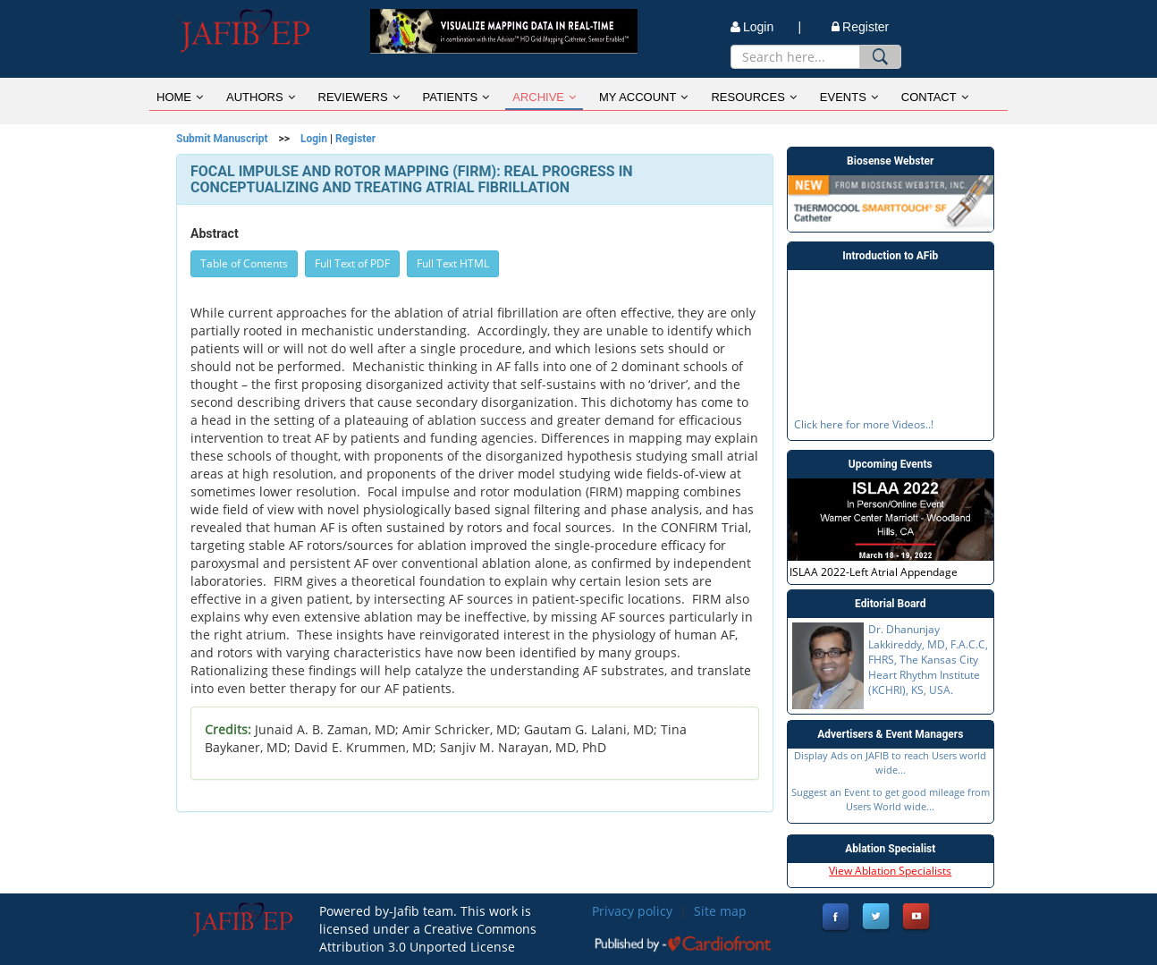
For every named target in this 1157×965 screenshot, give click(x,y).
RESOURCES (753, 97)
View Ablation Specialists (890, 870)
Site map (720, 910)
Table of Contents (244, 263)
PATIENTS (456, 97)
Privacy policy (632, 910)
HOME (179, 97)
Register (860, 27)
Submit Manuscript (222, 138)
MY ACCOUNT (643, 97)
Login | (766, 27)
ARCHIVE (544, 97)
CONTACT (934, 97)
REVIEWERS (359, 97)
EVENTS (849, 97)
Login (313, 138)
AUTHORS (260, 97)
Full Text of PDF (352, 263)
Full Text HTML (453, 263)
